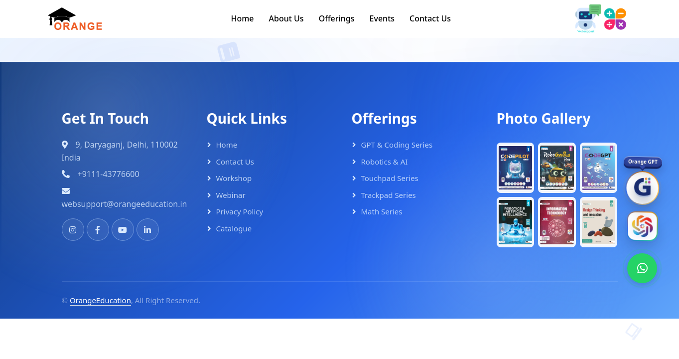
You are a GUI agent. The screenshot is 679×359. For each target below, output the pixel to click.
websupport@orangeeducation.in (124, 203)
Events (382, 18)
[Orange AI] (642, 227)
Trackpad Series (388, 195)
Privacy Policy (240, 211)
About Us (286, 18)
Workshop (234, 178)
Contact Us (430, 18)
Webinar (231, 195)
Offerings (337, 18)
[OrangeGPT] (642, 189)
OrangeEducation (100, 300)
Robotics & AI (384, 162)
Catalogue (234, 228)
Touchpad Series (389, 178)
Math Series (382, 211)
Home (242, 18)
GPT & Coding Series (397, 145)
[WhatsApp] (642, 268)
